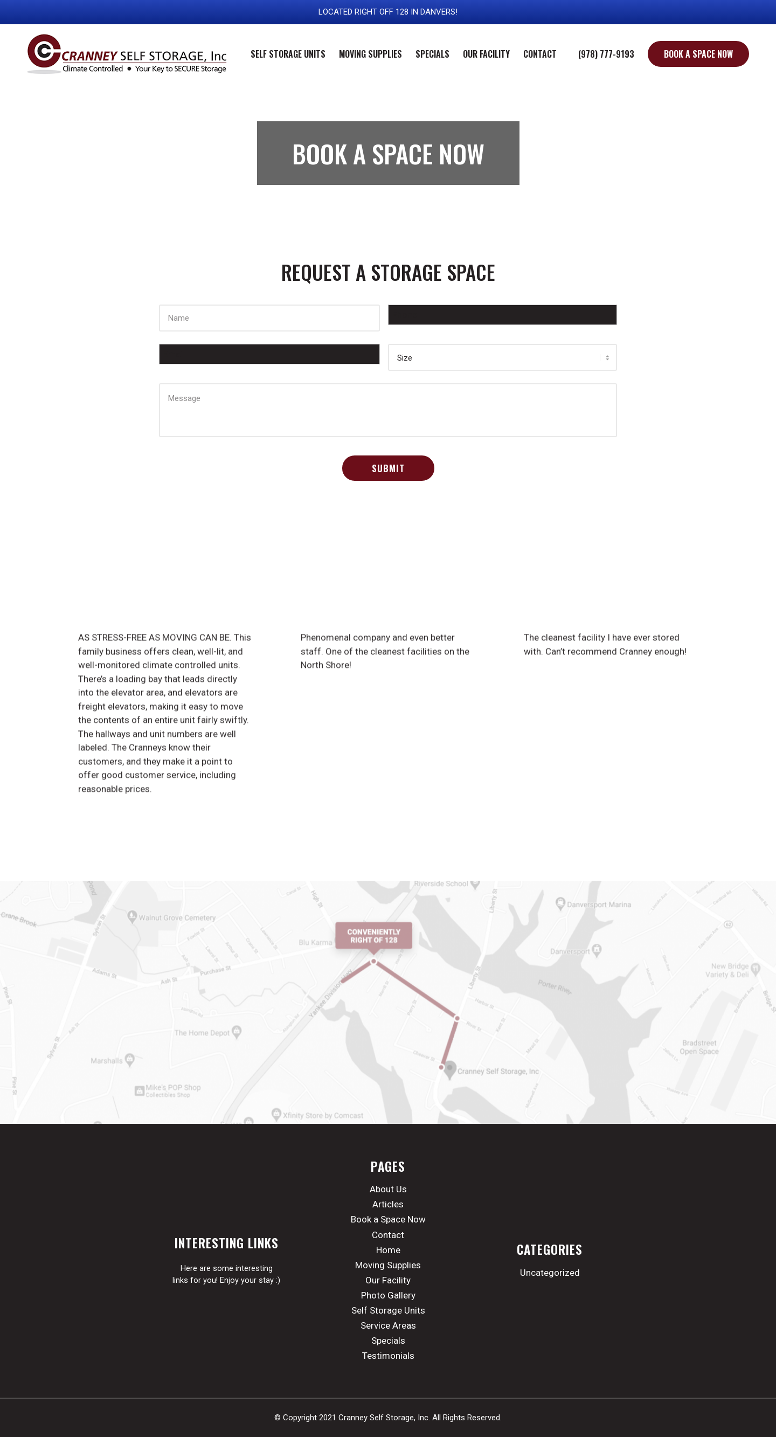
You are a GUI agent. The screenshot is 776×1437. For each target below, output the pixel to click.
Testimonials (388, 1355)
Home (388, 1250)
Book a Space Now (388, 1219)
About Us (388, 1189)
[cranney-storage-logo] (128, 54)
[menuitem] (288, 54)
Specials (388, 1340)
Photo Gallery (388, 1295)
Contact (388, 1234)
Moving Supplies (388, 1265)
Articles (388, 1204)
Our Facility (388, 1280)
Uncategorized (550, 1272)
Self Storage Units (388, 1310)
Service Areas (388, 1325)
